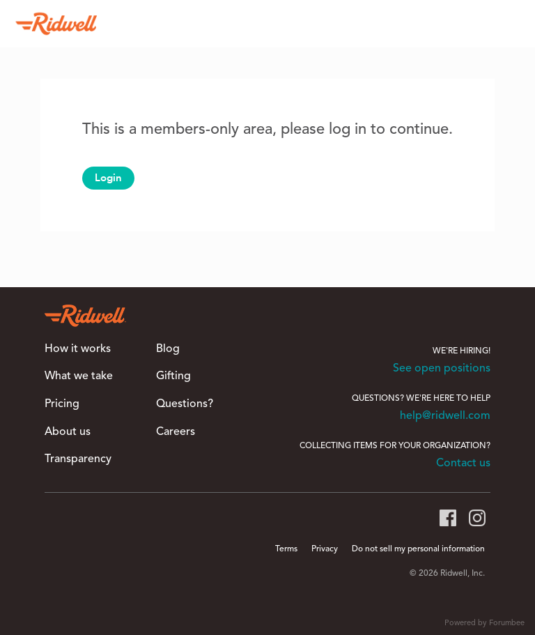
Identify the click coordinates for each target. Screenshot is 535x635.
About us (68, 432)
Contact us (463, 463)
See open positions (441, 368)
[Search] (506, 23)
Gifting (173, 376)
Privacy (324, 549)
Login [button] (108, 178)
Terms (286, 549)
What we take (79, 376)
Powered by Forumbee (484, 623)
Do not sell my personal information (418, 549)
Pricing (62, 404)
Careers (175, 432)
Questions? (184, 404)
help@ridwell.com (445, 416)
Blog (168, 349)
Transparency (78, 459)
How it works (78, 349)
